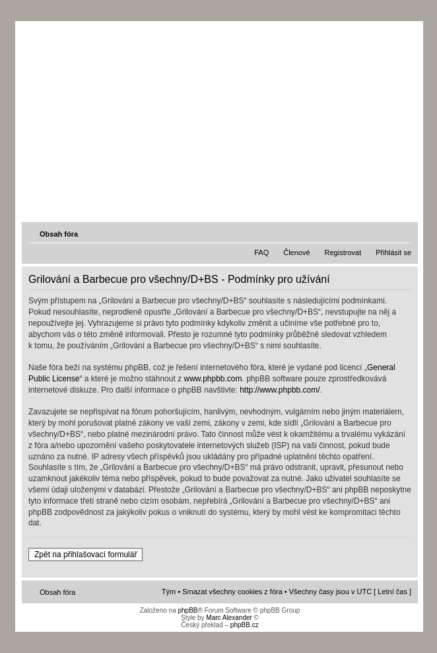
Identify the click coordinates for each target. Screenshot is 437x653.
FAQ (261, 252)
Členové (296, 252)
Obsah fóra (59, 234)
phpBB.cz (244, 625)
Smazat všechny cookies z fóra (232, 591)
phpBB (187, 610)
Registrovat (343, 252)
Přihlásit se (393, 252)
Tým (169, 591)
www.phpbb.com (213, 378)
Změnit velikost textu (402, 233)
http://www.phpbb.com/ (279, 390)
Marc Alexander (229, 617)
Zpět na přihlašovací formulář (85, 554)
